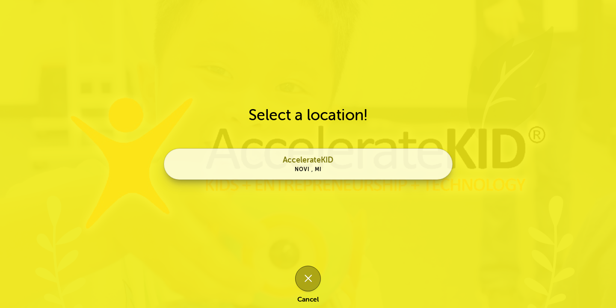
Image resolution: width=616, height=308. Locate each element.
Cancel (308, 299)
